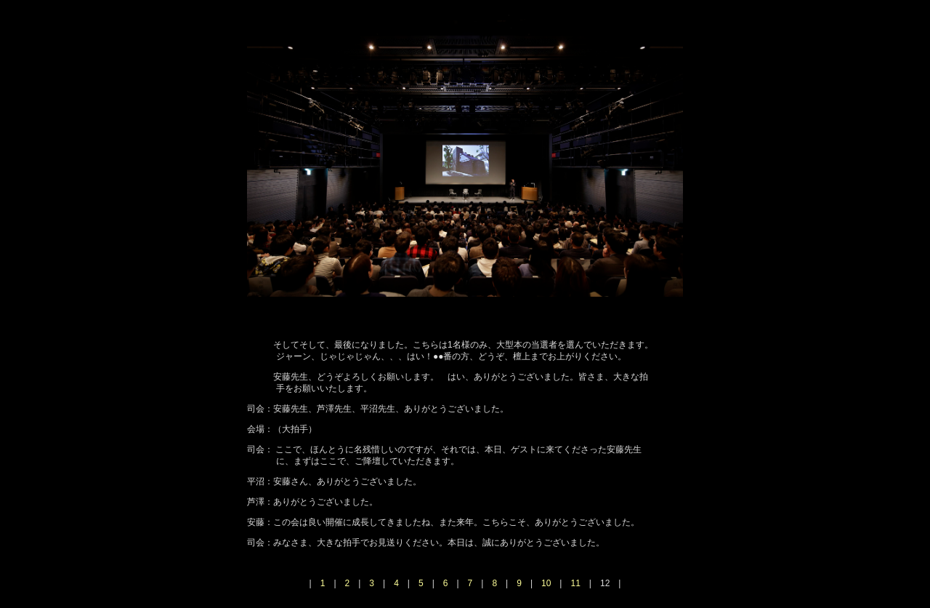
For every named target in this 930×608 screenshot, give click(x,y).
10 (546, 583)
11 (575, 583)
